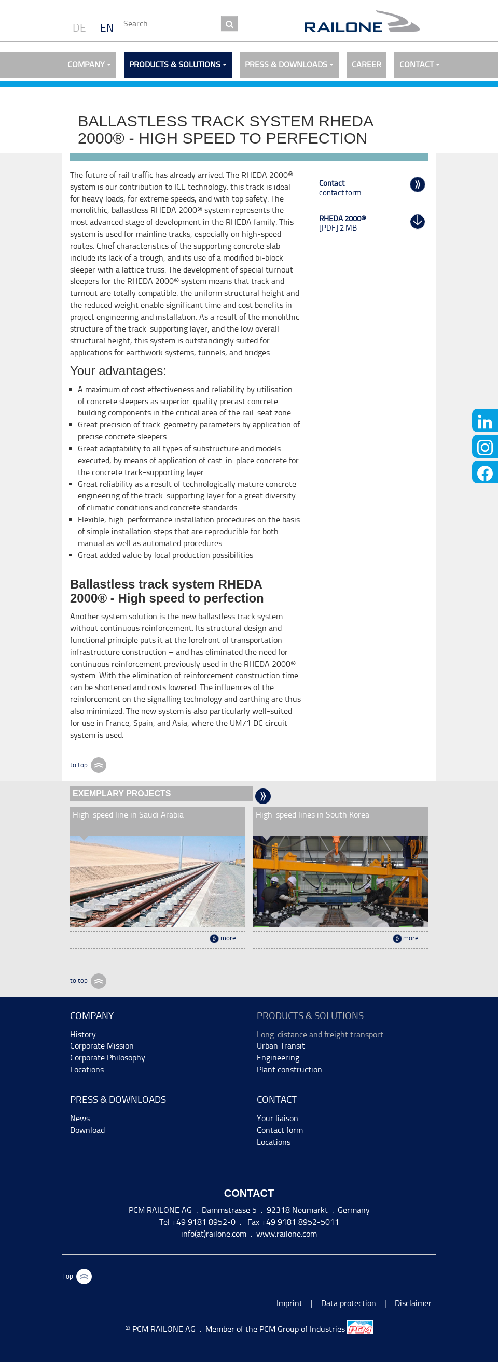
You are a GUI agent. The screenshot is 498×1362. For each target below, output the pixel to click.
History (83, 1034)
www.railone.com (286, 1234)
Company (86, 64)
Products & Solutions (174, 64)
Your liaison (277, 1118)
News (80, 1118)
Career (366, 64)
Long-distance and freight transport (320, 1034)
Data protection (348, 1303)
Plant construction (289, 1069)
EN (107, 28)
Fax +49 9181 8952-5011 (292, 1222)
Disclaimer (413, 1303)
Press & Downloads (286, 64)
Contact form (280, 1130)
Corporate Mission (102, 1046)
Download (87, 1130)
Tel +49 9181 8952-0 (197, 1222)
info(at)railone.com (213, 1234)
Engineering (278, 1058)
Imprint (289, 1303)
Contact (416, 64)
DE (79, 28)
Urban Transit (281, 1046)
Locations (87, 1069)
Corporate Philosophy (107, 1058)
